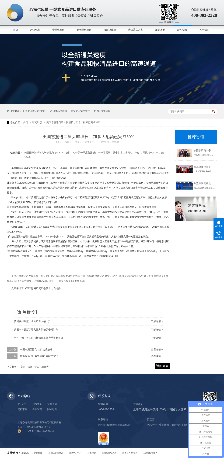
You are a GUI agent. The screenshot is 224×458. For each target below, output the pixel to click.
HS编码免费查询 (55, 453)
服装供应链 (110, 29)
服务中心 (37, 404)
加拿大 (45, 366)
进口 (36, 366)
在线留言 (37, 409)
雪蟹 (29, 366)
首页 (15, 29)
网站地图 (52, 409)
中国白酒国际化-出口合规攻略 (36, 349)
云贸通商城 (36, 453)
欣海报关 (92, 453)
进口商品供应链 (58, 111)
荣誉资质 (52, 404)
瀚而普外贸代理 (129, 453)
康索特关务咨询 (109, 453)
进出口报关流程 (101, 111)
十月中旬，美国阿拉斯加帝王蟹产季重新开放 (38, 338)
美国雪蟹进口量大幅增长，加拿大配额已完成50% (73, 122)
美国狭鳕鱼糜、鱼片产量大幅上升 (32, 321)
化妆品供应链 (84, 29)
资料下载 (22, 409)
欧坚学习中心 (75, 453)
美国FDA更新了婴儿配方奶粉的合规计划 (36, 329)
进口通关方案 (135, 29)
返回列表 (162, 366)
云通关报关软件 (150, 453)
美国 (23, 366)
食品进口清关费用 (80, 111)
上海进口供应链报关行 (34, 111)
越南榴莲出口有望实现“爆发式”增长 (39, 356)
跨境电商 (35, 29)
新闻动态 (182, 29)
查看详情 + (157, 349)
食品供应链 (58, 29)
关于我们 (204, 29)
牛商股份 (164, 424)
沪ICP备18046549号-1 (38, 427)
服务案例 (160, 29)
